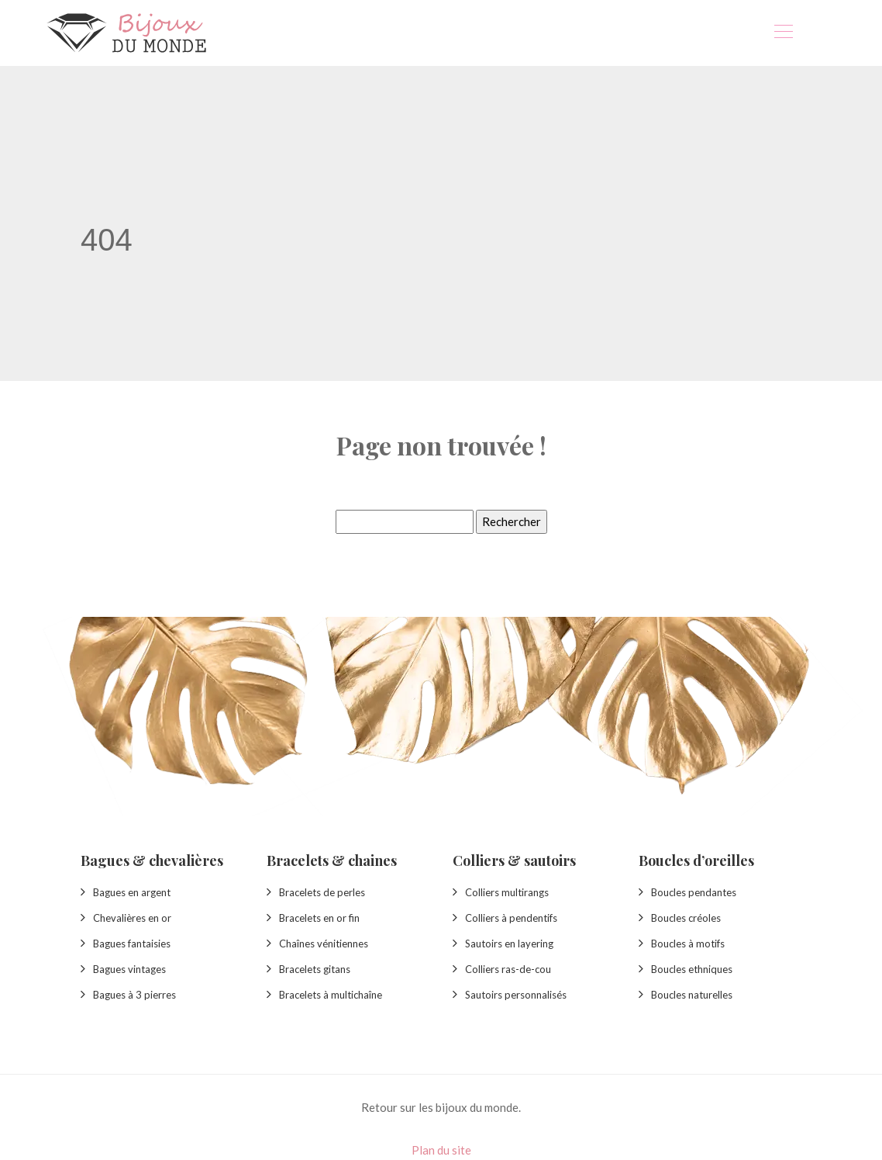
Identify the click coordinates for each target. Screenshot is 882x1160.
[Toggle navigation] (782, 33)
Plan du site (441, 1150)
